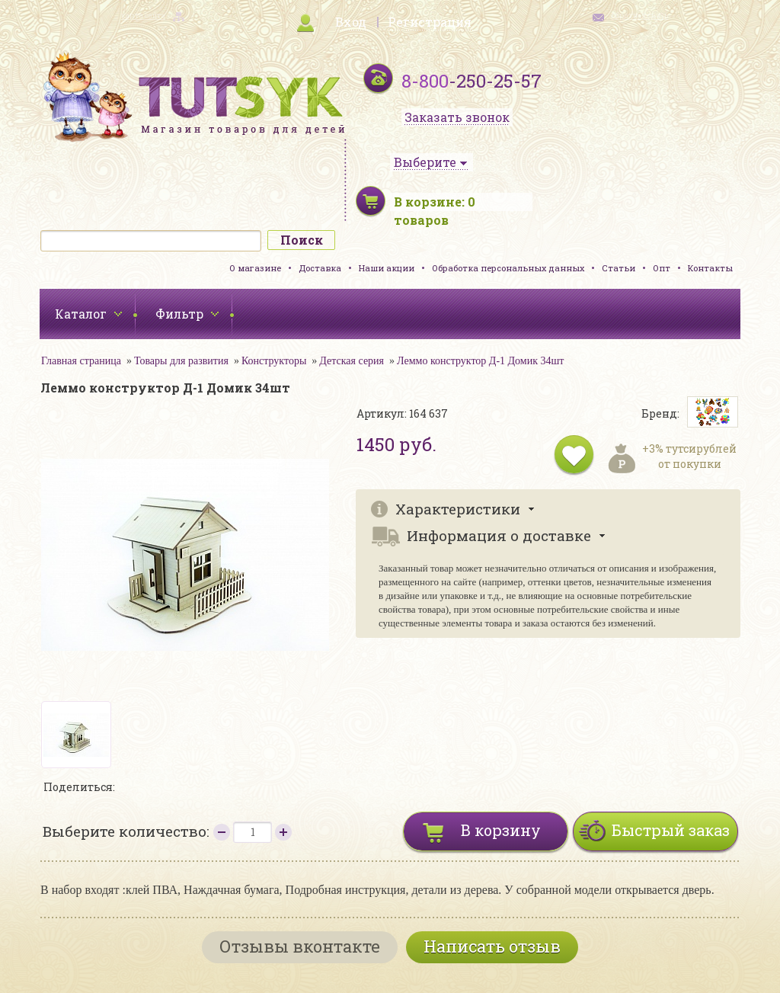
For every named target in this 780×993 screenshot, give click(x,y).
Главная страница (81, 361)
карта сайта (143, 16)
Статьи (618, 268)
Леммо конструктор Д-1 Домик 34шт (480, 361)
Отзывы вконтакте (299, 946)
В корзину (501, 830)
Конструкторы (273, 361)
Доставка (320, 268)
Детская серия (351, 361)
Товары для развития (181, 361)
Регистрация (430, 22)
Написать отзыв (492, 946)
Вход (350, 22)
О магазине (255, 268)
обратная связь (640, 16)
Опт (661, 268)
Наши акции (386, 268)
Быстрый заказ (671, 830)
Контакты (710, 268)
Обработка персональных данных (508, 268)
